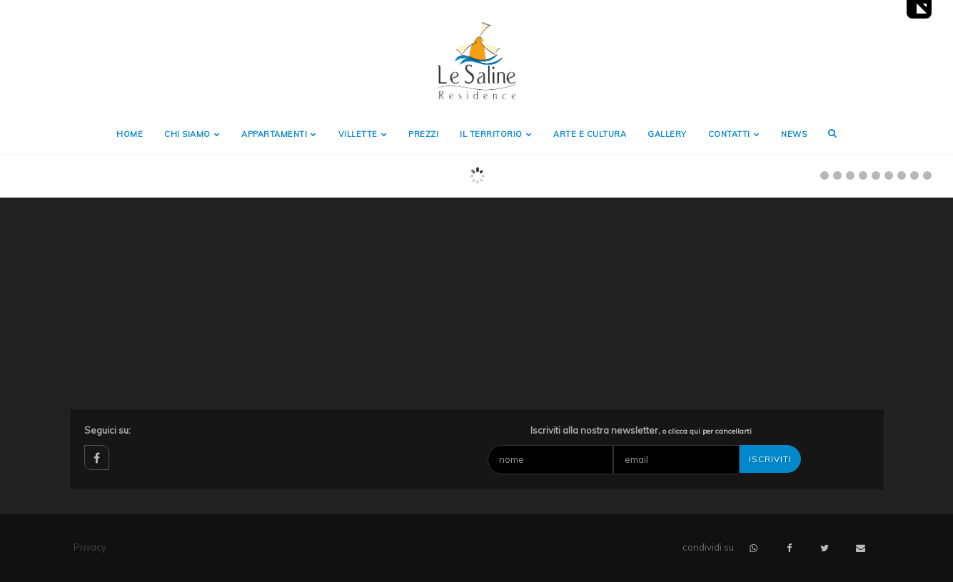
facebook (96, 457)
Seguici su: (107, 430)
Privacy (90, 547)
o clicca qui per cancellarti (707, 431)
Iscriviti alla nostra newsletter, (641, 430)
